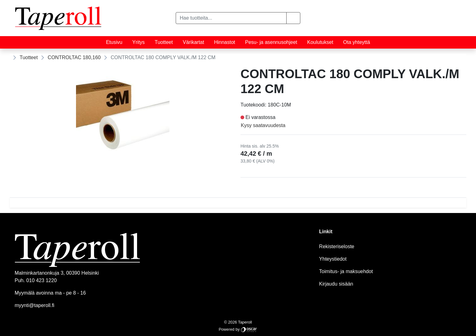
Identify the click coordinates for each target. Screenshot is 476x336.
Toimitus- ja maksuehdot (346, 271)
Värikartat (193, 42)
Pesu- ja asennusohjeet (271, 42)
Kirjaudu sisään (336, 283)
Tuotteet (164, 42)
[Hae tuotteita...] (231, 18)
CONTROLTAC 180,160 (74, 57)
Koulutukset (320, 42)
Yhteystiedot (332, 259)
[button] (293, 18)
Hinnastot (224, 42)
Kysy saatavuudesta (263, 125)
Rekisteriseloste (336, 246)
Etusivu (114, 42)
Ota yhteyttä (356, 42)
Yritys (138, 42)
